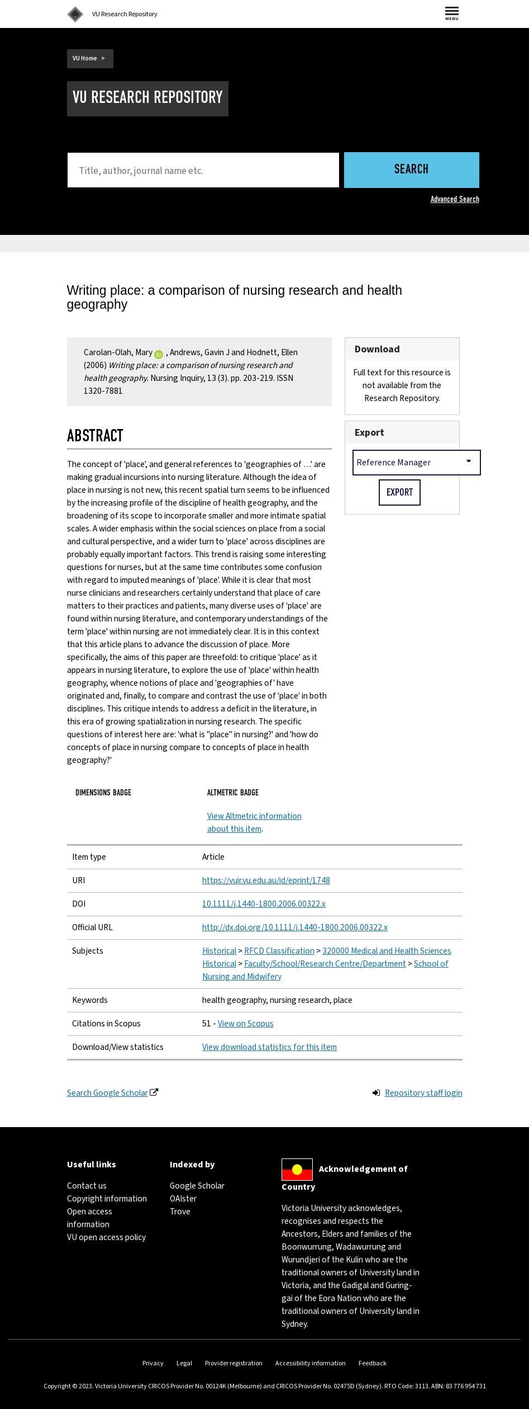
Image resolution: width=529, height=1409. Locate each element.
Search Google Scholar (107, 1093)
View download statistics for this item (269, 1047)
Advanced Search (455, 199)
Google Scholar (197, 1186)
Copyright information (107, 1199)
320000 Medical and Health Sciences (386, 951)
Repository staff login (424, 1093)
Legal (184, 1363)
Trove (180, 1211)
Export (369, 433)
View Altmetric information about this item (254, 822)
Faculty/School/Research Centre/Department (325, 964)
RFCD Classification (279, 951)
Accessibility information (310, 1363)
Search (411, 170)
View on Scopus (246, 1023)
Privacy (153, 1363)
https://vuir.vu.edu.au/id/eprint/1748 (266, 880)
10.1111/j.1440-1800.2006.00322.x (264, 904)
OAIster (183, 1199)
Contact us (87, 1186)
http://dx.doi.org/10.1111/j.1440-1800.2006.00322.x (295, 927)
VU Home (85, 58)
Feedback (373, 1363)
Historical (219, 951)
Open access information (89, 1218)
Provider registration (234, 1363)
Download (377, 349)
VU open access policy (106, 1237)
